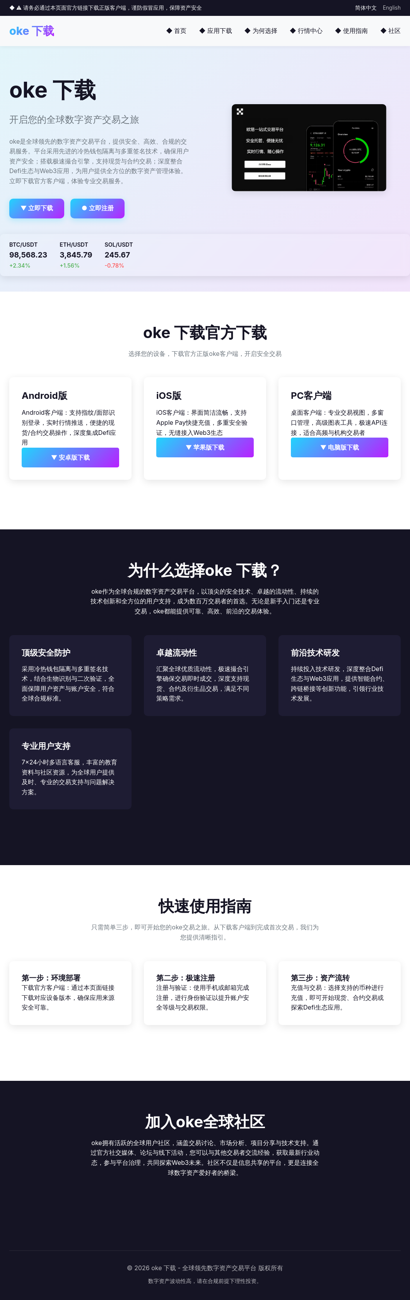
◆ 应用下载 (215, 30)
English (392, 8)
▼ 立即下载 (36, 208)
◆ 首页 (176, 30)
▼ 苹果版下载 (205, 447)
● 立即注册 (98, 208)
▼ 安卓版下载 (70, 457)
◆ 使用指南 (351, 30)
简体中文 (366, 8)
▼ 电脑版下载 (339, 447)
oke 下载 (31, 31)
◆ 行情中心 (306, 30)
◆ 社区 (390, 30)
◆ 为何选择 (260, 30)
